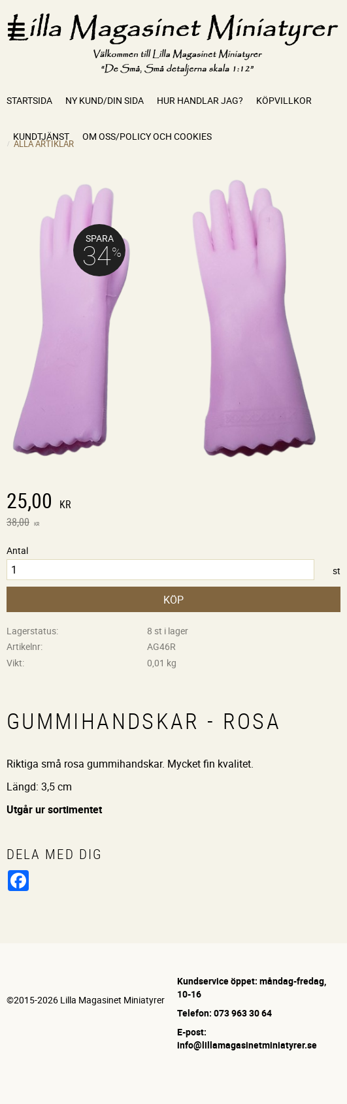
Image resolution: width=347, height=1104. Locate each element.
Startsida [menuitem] (29, 100)
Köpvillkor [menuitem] (284, 100)
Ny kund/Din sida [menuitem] (104, 100)
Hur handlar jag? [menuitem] (200, 100)
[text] (173, 502)
